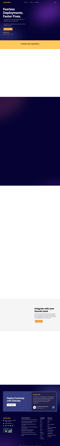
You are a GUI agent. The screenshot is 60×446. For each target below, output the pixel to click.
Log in (55, 2)
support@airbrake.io (8, 423)
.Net (41, 430)
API (48, 422)
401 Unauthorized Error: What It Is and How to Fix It (29, 435)
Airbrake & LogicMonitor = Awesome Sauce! (29, 419)
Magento (41, 432)
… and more (42, 438)
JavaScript (42, 433)
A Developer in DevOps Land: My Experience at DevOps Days (29, 427)
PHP (41, 427)
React (41, 422)
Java (41, 435)
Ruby (41, 421)
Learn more (37, 209)
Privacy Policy (50, 431)
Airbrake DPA (50, 433)
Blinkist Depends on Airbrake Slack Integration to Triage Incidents (27, 430)
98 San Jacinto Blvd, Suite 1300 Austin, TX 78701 (10, 421)
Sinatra (41, 419)
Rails (41, 424)
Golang (41, 437)
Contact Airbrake (51, 424)
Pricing (31, 2)
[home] (6, 2)
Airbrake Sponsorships (52, 435)
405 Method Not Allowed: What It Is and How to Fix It (28, 425)
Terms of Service (51, 430)
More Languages (30, 177)
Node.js (41, 429)
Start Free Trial (8, 29)
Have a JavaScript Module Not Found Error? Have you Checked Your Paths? (29, 422)
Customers (50, 436)
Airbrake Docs (50, 419)
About (49, 421)
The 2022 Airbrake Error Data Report (52, 428)
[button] (26, 2)
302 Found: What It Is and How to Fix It (28, 432)
